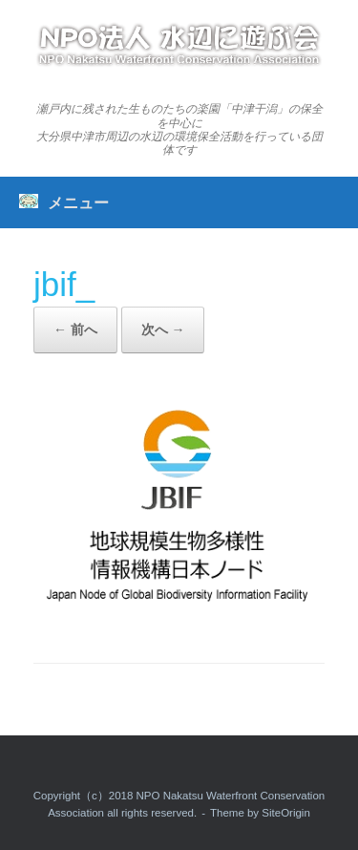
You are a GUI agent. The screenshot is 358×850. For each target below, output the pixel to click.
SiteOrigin (286, 812)
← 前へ (75, 329)
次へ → (163, 329)
